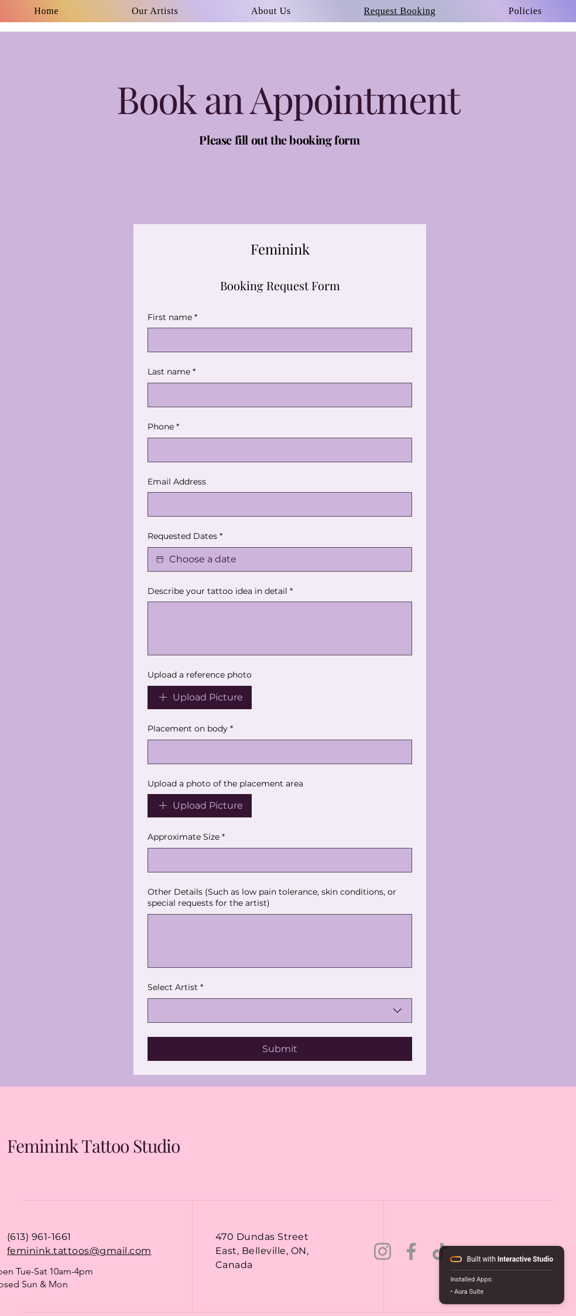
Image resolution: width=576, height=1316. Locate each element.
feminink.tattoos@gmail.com (79, 1250)
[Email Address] (276, 504)
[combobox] (280, 1010)
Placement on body (190, 729)
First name (172, 318)
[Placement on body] (276, 752)
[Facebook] (411, 1251)
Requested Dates (185, 536)
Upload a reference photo (200, 674)
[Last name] (276, 395)
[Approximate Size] (276, 860)
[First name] (276, 340)
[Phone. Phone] (276, 450)
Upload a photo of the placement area (225, 783)
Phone (163, 427)
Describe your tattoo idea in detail (220, 591)
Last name (172, 372)
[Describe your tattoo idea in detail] (280, 628)
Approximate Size (186, 837)
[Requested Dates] (159, 559)
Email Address (177, 481)
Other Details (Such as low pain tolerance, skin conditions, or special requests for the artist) (272, 898)
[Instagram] (382, 1251)
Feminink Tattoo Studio (93, 1145)
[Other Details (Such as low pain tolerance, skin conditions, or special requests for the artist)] (280, 941)
